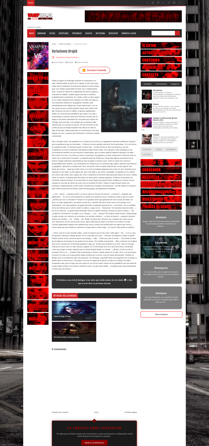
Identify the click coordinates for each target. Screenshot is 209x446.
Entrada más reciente (60, 391)
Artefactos (147, 149)
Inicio (31, 33)
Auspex (156, 135)
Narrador (41, 33)
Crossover (113, 33)
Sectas (52, 33)
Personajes (77, 33)
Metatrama (100, 33)
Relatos (88, 33)
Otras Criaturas (161, 314)
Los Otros (147, 154)
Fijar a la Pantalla (94, 422)
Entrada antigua (131, 391)
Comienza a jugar (128, 33)
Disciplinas (64, 33)
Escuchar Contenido (94, 70)
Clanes (156, 104)
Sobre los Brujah (82, 62)
